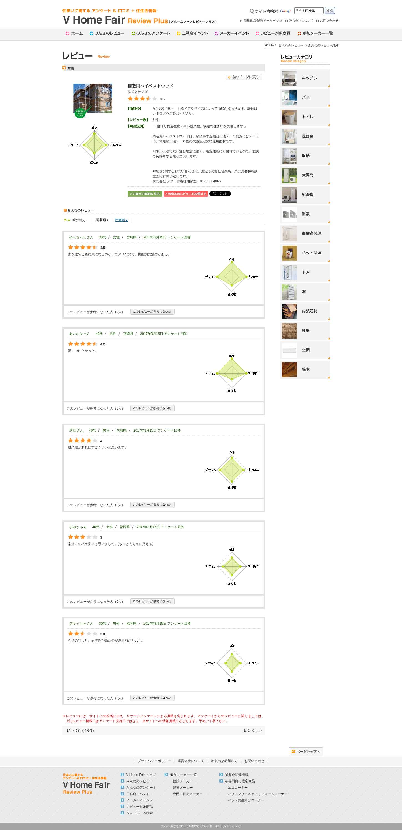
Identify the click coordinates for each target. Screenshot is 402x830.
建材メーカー (183, 787)
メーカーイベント (139, 800)
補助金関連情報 (236, 775)
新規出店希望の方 (224, 761)
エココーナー (238, 787)
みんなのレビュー (291, 45)
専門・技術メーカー (188, 794)
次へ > (257, 730)
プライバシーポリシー (154, 761)
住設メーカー (183, 781)
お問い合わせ (329, 20)
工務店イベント (138, 794)
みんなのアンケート (141, 787)
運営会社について (301, 20)
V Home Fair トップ (141, 775)
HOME (269, 45)
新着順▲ (102, 220)
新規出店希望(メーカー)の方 (263, 20)
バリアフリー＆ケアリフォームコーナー (258, 794)
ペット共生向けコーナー (246, 800)
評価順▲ (121, 220)
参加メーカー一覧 (183, 775)
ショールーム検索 (139, 813)
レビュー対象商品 (139, 807)
